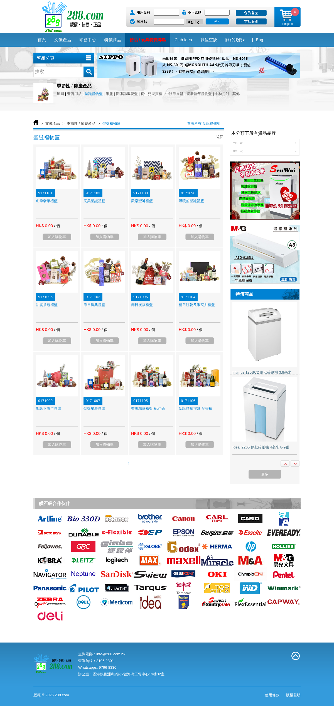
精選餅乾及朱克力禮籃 (197, 305)
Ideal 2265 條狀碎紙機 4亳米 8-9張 (260, 447)
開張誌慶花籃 (127, 94)
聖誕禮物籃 (94, 94)
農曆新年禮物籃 (199, 94)
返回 (220, 137)
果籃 (109, 94)
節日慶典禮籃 (94, 305)
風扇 (60, 94)
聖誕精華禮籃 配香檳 (195, 408)
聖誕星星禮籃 (94, 408)
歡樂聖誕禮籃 (142, 201)
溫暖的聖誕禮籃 (191, 201)
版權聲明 (293, 695)
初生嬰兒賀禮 (151, 94)
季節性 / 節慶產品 (81, 123)
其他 (236, 94)
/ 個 (57, 226)
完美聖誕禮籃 (94, 201)
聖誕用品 (74, 94)
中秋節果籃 (174, 94)
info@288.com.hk (110, 654)
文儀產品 (52, 123)
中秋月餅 (222, 94)
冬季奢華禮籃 (47, 201)
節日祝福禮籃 (142, 305)
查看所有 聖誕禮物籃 (204, 123)
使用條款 (272, 695)
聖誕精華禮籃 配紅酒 (148, 408)
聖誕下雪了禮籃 (48, 408)
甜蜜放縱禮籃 (47, 305)
